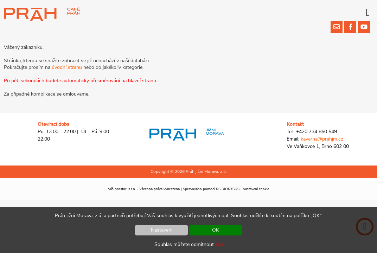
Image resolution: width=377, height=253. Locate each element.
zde (219, 244)
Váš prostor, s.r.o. (122, 189)
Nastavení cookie (256, 189)
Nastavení (161, 230)
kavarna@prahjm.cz (322, 139)
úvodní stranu (67, 67)
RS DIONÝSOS (227, 189)
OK (215, 230)
